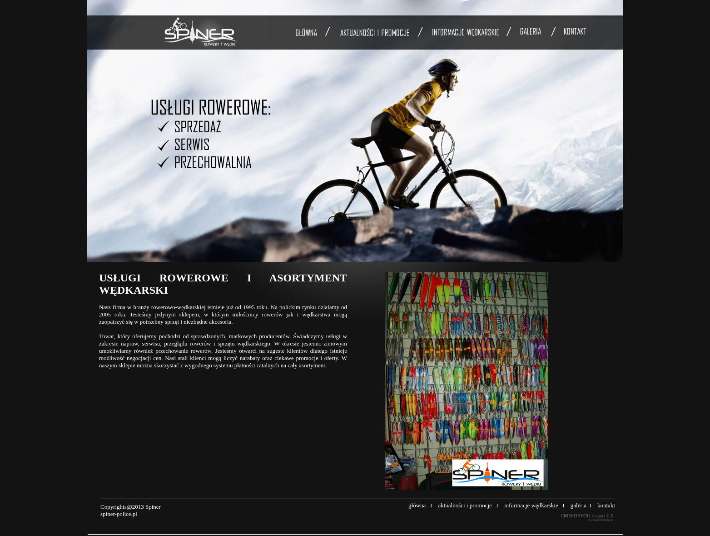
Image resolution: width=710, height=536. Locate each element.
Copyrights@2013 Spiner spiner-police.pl (130, 510)
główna (417, 505)
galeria (578, 505)
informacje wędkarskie (531, 505)
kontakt (606, 505)
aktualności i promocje (465, 505)
